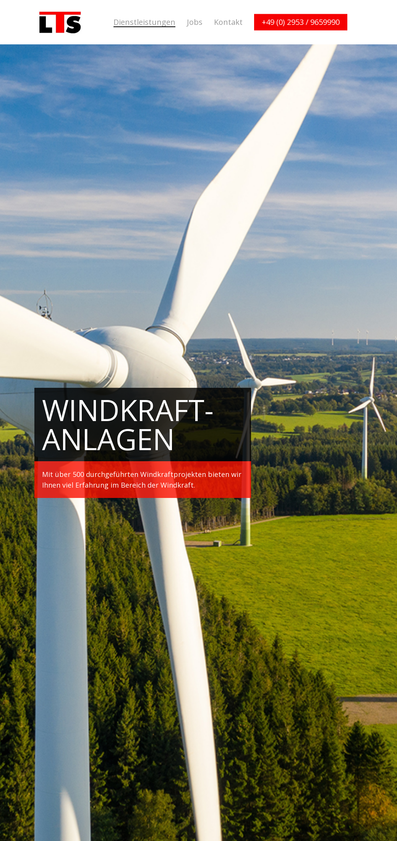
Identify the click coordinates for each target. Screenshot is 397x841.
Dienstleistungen (144, 22)
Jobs (195, 22)
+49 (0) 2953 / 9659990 (301, 22)
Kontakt (228, 22)
